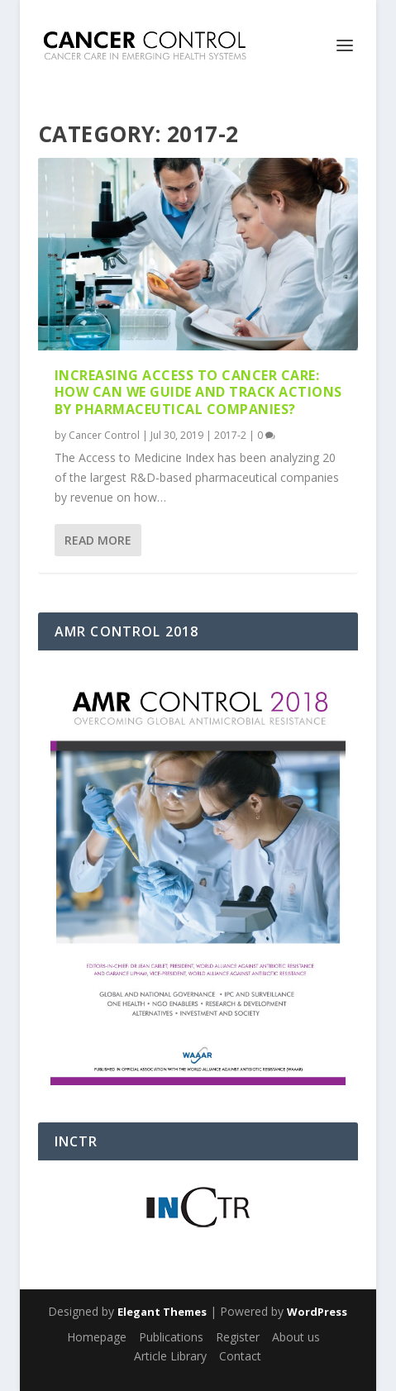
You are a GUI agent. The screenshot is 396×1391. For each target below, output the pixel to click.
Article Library (170, 1356)
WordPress (317, 1311)
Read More (97, 540)
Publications (171, 1337)
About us (296, 1337)
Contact (240, 1356)
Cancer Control (104, 435)
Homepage (96, 1337)
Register (238, 1337)
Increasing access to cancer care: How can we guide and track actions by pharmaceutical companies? (198, 392)
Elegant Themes (162, 1311)
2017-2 (230, 435)
